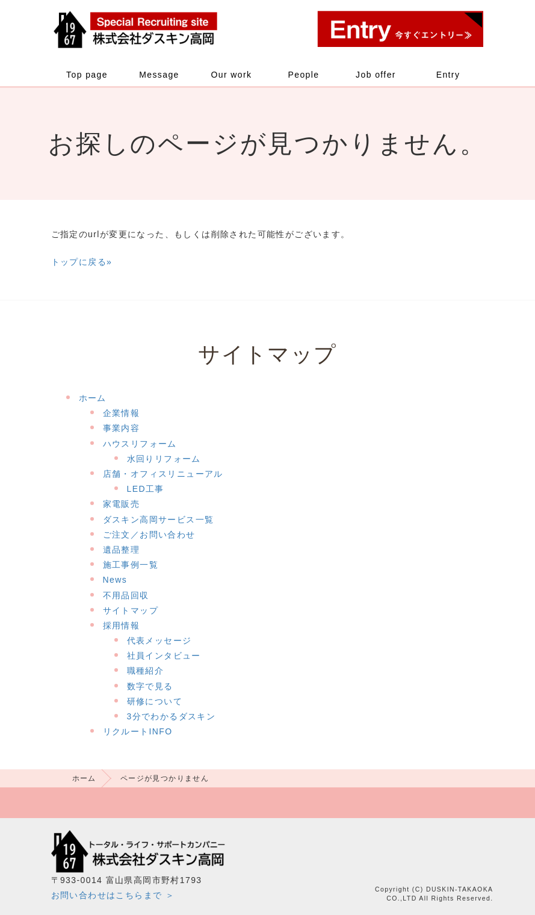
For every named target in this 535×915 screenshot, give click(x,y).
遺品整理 (121, 549)
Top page (87, 74)
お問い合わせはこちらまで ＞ (113, 895)
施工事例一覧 (130, 564)
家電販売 (121, 504)
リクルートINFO (138, 731)
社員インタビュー (164, 655)
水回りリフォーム (164, 459)
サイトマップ (130, 610)
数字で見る (150, 686)
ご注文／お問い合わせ (149, 534)
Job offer (376, 74)
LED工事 (145, 489)
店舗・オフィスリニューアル (163, 474)
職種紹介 (145, 670)
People (304, 74)
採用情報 (121, 625)
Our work (231, 74)
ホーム (93, 398)
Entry (448, 74)
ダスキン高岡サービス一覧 (158, 519)
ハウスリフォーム (140, 443)
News (115, 580)
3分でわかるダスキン (171, 716)
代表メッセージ (159, 640)
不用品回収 (126, 595)
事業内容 (121, 428)
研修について (154, 701)
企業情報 (121, 413)
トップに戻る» (82, 262)
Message (159, 74)
